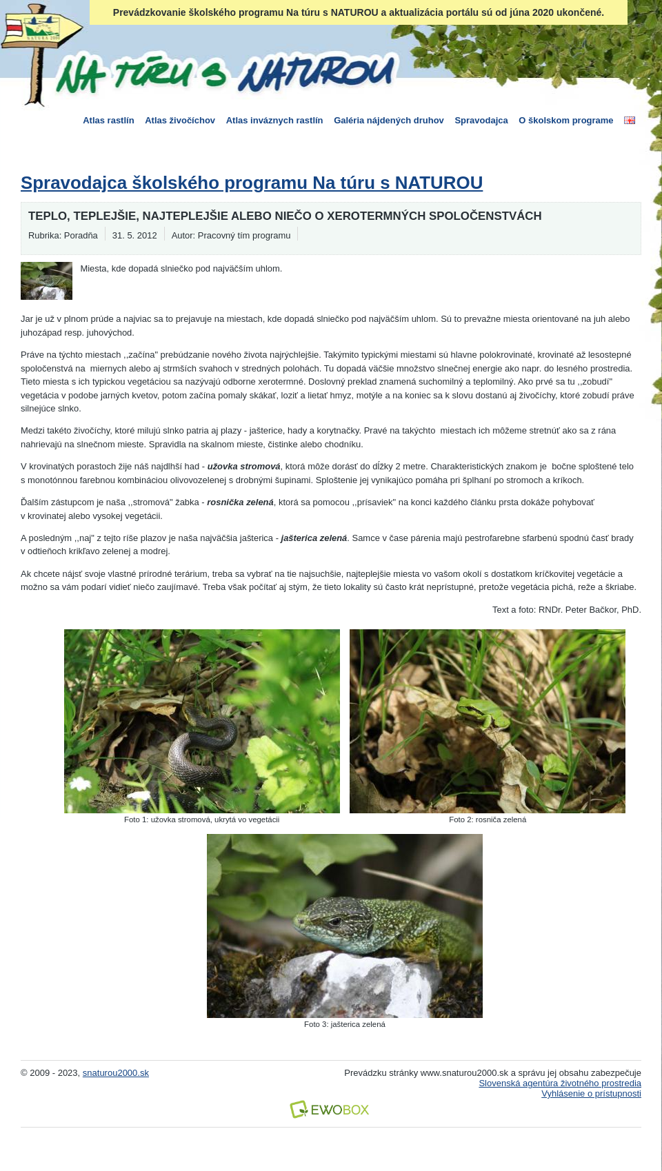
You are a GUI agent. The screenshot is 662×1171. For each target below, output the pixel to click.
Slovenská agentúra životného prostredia (560, 1083)
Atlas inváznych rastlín (274, 120)
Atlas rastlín (108, 120)
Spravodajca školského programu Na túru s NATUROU (252, 182)
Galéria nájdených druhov (389, 120)
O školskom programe (566, 120)
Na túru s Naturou (224, 71)
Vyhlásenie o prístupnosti (591, 1093)
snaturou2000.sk (116, 1073)
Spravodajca (481, 120)
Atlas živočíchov (180, 120)
